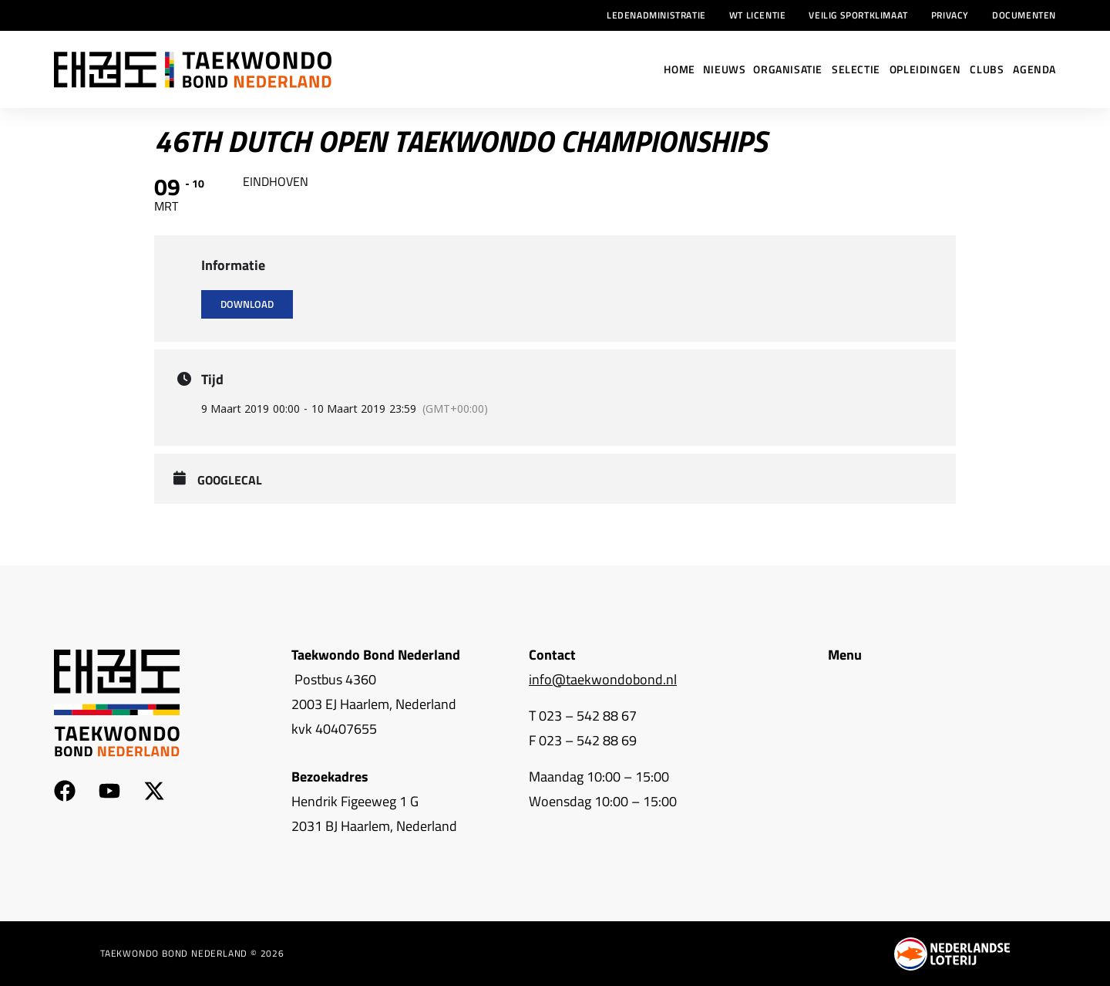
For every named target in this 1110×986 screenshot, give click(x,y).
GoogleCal (229, 480)
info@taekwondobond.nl (603, 679)
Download (247, 304)
